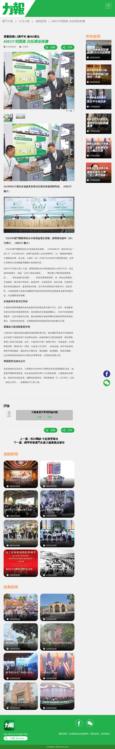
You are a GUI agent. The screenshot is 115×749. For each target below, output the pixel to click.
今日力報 (24, 21)
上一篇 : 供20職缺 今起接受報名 (39, 438)
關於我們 (63, 734)
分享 (70, 47)
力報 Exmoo (17, 738)
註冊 (39, 417)
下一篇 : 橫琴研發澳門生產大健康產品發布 (39, 442)
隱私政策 (95, 734)
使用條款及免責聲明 (78, 734)
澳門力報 (7, 21)
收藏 (53, 47)
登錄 (49, 417)
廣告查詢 (105, 734)
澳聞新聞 (41, 21)
